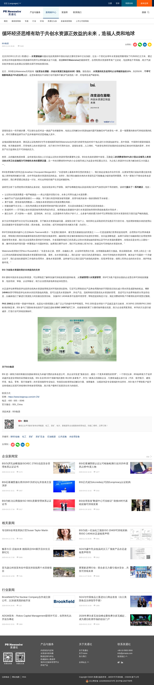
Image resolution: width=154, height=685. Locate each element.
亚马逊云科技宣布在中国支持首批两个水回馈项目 (27, 569)
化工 (24, 436)
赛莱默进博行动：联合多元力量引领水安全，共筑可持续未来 (104, 569)
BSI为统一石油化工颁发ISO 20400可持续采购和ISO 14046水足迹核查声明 (103, 532)
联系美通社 (124, 644)
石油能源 (51, 436)
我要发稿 (129, 3)
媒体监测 (144, 3)
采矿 (31, 436)
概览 (6, 21)
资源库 (64, 12)
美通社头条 (52, 21)
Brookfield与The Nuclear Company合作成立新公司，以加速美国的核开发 (26, 599)
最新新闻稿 (16, 21)
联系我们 (77, 12)
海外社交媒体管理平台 (50, 662)
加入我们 (82, 656)
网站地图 (15, 677)
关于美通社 (85, 644)
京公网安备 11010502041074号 (100, 681)
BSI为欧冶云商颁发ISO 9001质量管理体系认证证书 (26, 502)
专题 (26, 21)
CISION (128, 677)
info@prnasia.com (125, 653)
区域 (42, 21)
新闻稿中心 (51, 12)
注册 (110, 3)
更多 (149, 456)
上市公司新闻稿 (82, 21)
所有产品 (44, 665)
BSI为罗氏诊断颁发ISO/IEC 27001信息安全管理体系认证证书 (26, 465)
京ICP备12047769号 (124, 681)
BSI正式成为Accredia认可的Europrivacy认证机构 (105, 482)
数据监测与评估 (47, 656)
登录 (118, 3)
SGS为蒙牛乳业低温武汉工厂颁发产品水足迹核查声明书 (103, 551)
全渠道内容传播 (47, 653)
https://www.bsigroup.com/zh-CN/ (23, 397)
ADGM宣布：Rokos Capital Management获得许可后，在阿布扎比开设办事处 (36, 617)
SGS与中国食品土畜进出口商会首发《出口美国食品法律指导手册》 (103, 599)
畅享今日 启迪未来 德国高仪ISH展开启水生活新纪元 (26, 551)
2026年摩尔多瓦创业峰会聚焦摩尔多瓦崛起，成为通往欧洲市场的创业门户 (103, 617)
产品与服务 (35, 12)
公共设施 (62, 436)
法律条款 (5, 677)
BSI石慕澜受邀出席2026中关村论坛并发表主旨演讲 (26, 484)
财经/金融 (15, 436)
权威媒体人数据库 (48, 659)
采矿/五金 (40, 436)
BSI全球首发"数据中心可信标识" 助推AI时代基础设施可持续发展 (103, 502)
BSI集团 (5, 43)
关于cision (83, 653)
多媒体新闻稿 (66, 21)
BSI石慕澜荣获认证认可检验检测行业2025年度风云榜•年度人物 (103, 465)
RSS (24, 677)
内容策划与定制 (47, 650)
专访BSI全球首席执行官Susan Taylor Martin (25, 530)
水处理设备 (74, 436)
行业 (34, 21)
